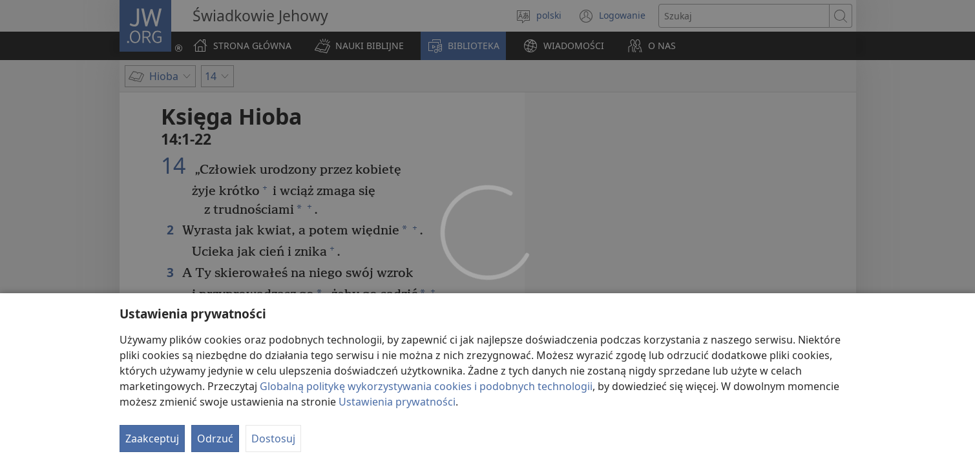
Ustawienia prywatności (397, 402)
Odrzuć (215, 438)
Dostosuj (273, 438)
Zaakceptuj (152, 438)
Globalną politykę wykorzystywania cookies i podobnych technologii (426, 386)
